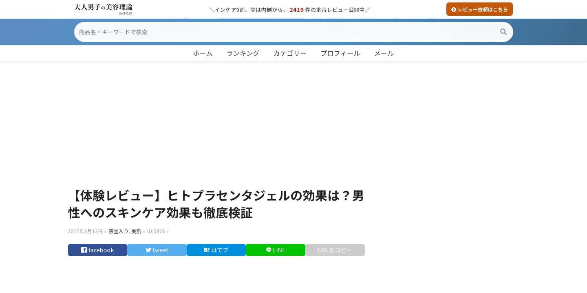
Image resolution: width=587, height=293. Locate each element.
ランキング (243, 53)
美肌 (136, 230)
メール (384, 53)
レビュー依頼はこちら (479, 9)
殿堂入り (118, 230)
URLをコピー (335, 253)
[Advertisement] (293, 121)
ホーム (202, 53)
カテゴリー (290, 53)
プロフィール (340, 53)
